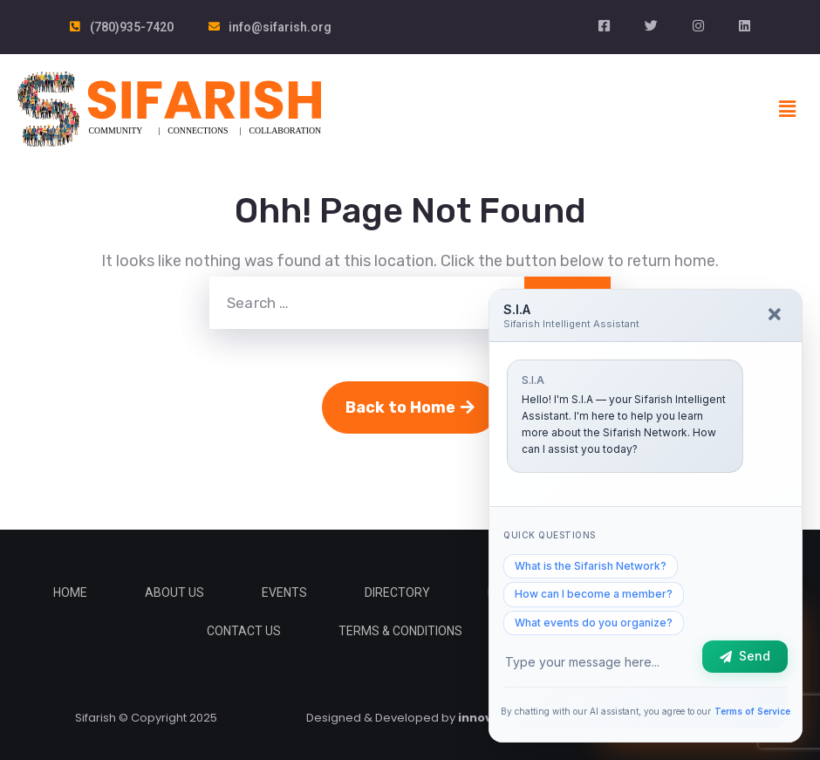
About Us (174, 592)
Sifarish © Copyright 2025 (146, 717)
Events (284, 592)
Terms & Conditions (400, 631)
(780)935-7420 (132, 27)
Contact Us (244, 631)
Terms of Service (752, 711)
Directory (397, 592)
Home (70, 592)
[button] (788, 109)
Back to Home (410, 407)
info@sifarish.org (280, 27)
